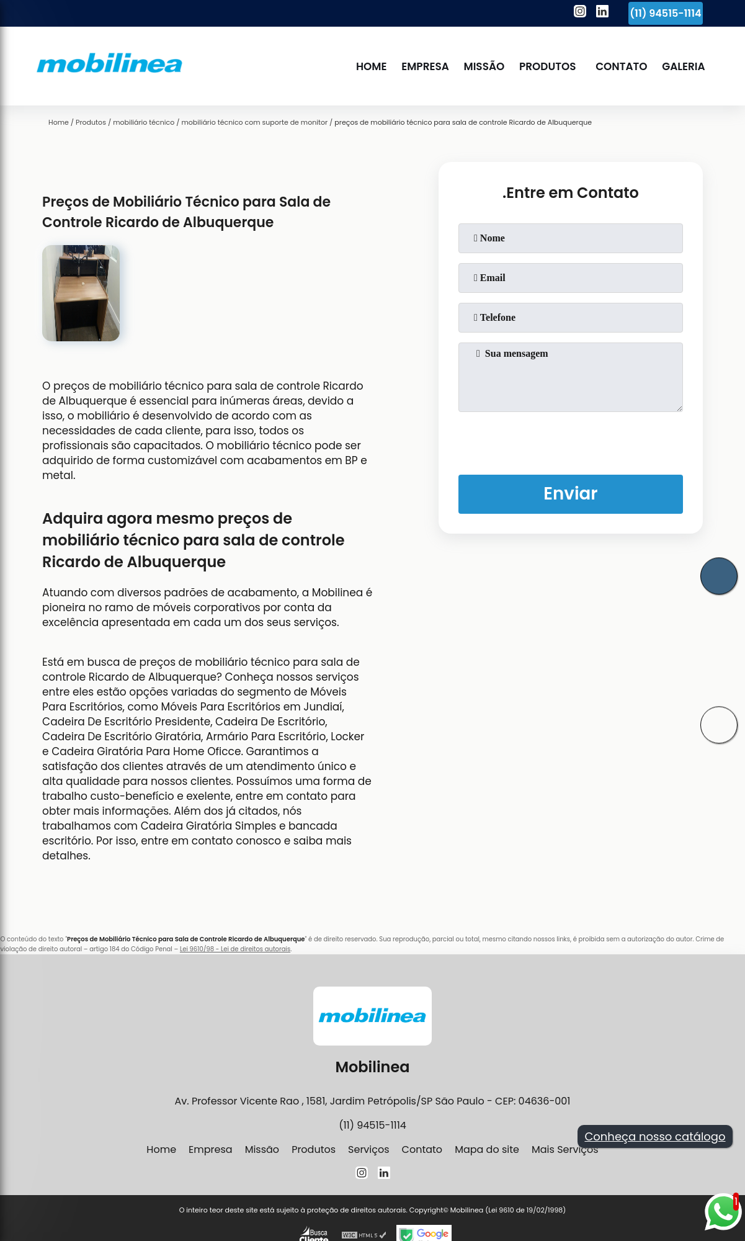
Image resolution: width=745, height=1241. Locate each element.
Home (372, 66)
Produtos (548, 66)
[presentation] (570, 440)
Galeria (683, 66)
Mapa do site (487, 1149)
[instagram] (580, 13)
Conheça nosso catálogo (654, 1136)
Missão (484, 66)
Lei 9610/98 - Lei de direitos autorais (235, 949)
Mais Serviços (565, 1149)
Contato (622, 66)
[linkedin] (602, 13)
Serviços (369, 1149)
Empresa (425, 66)
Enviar (570, 494)
